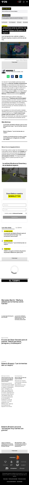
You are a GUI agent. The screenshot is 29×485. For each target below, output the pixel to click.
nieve (15, 91)
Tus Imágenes (12, 22)
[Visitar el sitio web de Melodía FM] (6, 468)
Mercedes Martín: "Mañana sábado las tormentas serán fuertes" (12, 301)
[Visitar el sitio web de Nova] (23, 462)
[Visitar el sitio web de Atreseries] (11, 465)
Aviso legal (5, 478)
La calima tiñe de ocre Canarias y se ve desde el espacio (14, 164)
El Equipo (19, 22)
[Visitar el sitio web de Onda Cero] (17, 465)
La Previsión (4, 22)
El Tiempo (14, 281)
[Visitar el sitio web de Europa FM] (23, 465)
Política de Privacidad (17, 213)
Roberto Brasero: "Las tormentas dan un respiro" (15, 243)
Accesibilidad (19, 481)
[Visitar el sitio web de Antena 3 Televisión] (5, 462)
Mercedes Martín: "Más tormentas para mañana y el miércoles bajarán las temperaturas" (21, 444)
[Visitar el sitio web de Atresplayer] (14, 468)
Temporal (7, 249)
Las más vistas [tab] (6, 227)
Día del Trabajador (5, 0)
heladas (22, 151)
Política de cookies (22, 478)
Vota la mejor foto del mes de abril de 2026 (20, 378)
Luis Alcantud (9, 70)
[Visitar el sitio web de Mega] (5, 465)
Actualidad (25, 22)
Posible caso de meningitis (15, 0)
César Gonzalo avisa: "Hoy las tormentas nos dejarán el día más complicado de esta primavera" (7, 379)
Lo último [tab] (19, 227)
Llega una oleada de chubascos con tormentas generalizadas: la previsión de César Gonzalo (7, 444)
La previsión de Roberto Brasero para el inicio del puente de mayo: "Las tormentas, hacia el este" (15, 126)
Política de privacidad (13, 478)
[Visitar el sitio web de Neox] (17, 462)
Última (20, 4)
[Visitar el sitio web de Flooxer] (22, 468)
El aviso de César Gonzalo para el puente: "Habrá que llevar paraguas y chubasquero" (14, 341)
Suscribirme (14, 217)
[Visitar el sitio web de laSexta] (11, 462)
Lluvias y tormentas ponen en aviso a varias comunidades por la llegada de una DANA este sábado (14, 138)
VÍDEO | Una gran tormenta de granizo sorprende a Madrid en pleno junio (15, 251)
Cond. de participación (11, 481)
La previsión (8, 231)
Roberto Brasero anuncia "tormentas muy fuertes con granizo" (12, 428)
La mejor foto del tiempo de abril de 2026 (7, 317)
